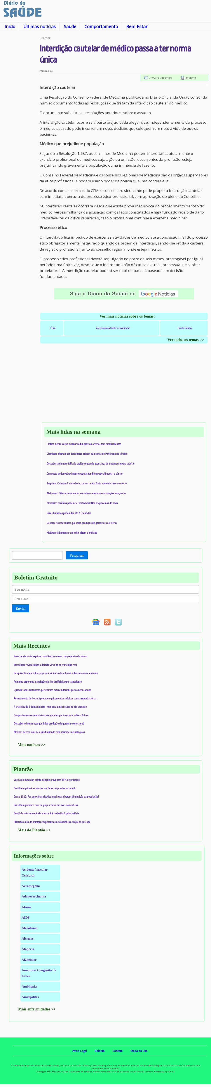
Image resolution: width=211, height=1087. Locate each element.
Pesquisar (77, 555)
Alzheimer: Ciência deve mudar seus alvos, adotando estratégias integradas (86, 493)
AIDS (26, 917)
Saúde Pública (185, 328)
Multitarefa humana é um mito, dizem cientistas (72, 533)
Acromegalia (31, 886)
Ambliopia (29, 986)
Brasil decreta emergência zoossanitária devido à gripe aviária (46, 813)
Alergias (27, 938)
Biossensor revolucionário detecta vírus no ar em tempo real (45, 665)
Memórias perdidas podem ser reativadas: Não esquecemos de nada (82, 503)
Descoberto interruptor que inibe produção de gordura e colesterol (82, 523)
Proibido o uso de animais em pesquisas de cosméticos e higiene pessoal (52, 822)
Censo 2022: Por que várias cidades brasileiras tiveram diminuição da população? (56, 796)
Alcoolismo (29, 928)
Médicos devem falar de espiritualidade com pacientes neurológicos (49, 732)
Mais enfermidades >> (37, 1009)
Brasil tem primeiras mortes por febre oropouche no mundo (45, 788)
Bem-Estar (136, 26)
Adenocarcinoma (34, 896)
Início (10, 26)
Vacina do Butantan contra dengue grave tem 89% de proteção (47, 780)
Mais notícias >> (31, 745)
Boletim (100, 1051)
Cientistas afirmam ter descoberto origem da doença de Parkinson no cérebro (87, 454)
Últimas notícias (39, 26)
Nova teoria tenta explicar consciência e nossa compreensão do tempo (50, 656)
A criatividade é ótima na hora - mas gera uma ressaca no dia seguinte (50, 707)
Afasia (26, 907)
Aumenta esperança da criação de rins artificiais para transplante (48, 682)
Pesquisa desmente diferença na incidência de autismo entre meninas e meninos (56, 673)
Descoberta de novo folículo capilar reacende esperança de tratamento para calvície (90, 463)
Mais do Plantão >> (34, 830)
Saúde (70, 26)
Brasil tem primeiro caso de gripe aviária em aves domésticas (46, 805)
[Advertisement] (19, 102)
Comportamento (101, 26)
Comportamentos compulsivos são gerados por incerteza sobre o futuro (51, 715)
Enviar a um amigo (160, 78)
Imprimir (190, 78)
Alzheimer (29, 959)
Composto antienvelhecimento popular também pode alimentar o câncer (85, 473)
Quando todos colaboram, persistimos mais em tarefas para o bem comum (52, 690)
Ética (53, 328)
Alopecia (28, 949)
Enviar (21, 608)
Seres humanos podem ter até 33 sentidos (69, 513)
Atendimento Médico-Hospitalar (113, 328)
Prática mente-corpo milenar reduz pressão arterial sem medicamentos (84, 444)
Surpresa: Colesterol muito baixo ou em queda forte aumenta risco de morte (87, 483)
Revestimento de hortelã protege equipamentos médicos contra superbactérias (55, 698)
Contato (117, 1051)
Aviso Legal (79, 1051)
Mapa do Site (139, 1051)
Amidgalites (30, 997)
